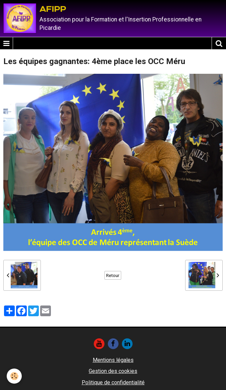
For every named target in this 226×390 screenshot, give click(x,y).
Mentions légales (113, 360)
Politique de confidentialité (113, 382)
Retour (113, 275)
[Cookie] (14, 376)
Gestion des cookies (113, 371)
